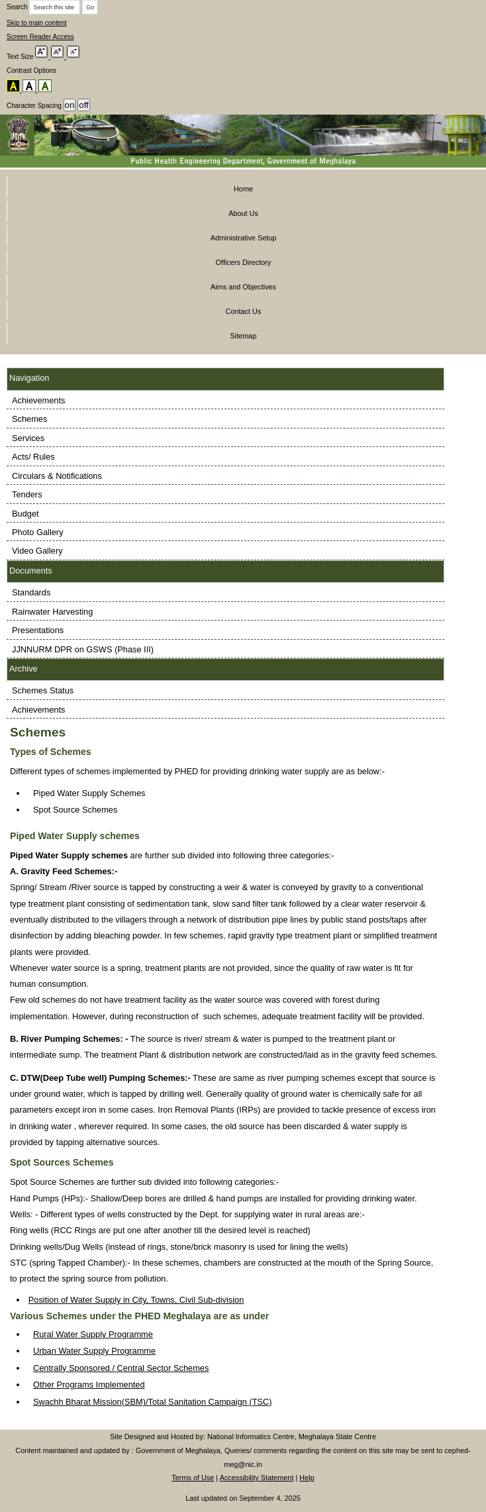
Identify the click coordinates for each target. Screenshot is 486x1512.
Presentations (38, 630)
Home (243, 189)
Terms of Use (192, 1478)
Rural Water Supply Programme (93, 1334)
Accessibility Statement (257, 1478)
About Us (243, 213)
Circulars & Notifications (57, 476)
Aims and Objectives (243, 287)
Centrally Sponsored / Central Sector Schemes (121, 1368)
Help (306, 1478)
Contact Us (244, 311)
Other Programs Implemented (89, 1384)
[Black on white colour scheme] (30, 86)
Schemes (29, 419)
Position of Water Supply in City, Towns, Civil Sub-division (136, 1300)
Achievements (38, 400)
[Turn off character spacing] (83, 105)
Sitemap (243, 336)
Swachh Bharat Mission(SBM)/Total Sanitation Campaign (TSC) (152, 1402)
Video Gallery (37, 551)
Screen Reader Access (40, 36)
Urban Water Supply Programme (94, 1351)
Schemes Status (42, 690)
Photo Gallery (38, 532)
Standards (31, 592)
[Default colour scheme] (45, 86)
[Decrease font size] (74, 53)
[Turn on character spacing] (70, 105)
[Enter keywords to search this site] (54, 7)
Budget (25, 514)
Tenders (27, 494)
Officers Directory (243, 262)
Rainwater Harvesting (52, 612)
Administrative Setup (244, 238)
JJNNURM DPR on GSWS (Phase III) (83, 649)
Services (28, 438)
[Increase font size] (43, 53)
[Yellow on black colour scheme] (15, 86)
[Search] (90, 7)
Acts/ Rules (33, 457)
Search (17, 7)
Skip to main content (37, 22)
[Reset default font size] (59, 53)
